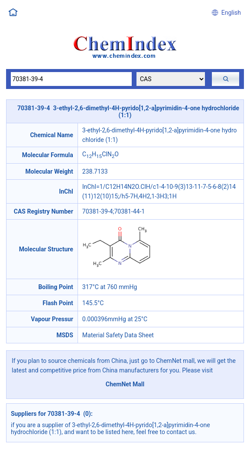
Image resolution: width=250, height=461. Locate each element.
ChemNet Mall (125, 384)
